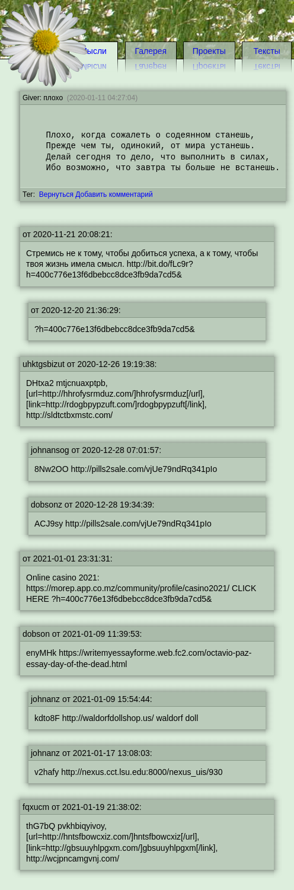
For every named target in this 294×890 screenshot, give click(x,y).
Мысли (93, 51)
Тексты (266, 66)
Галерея (151, 51)
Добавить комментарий (113, 194)
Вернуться (56, 194)
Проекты (209, 51)
